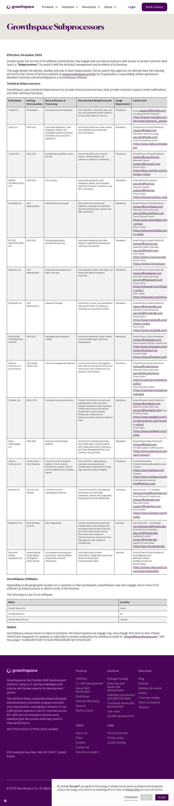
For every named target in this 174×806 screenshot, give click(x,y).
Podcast (143, 683)
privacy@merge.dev (145, 539)
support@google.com (152, 110)
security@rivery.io (143, 183)
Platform (81, 678)
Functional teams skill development (120, 704)
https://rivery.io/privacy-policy (151, 197)
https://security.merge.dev (149, 546)
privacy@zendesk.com (146, 403)
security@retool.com (145, 250)
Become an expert (87, 752)
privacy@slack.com (145, 444)
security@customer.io (146, 373)
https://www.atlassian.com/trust (153, 357)
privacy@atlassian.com (147, 339)
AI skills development (120, 716)
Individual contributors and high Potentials (121, 696)
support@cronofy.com (146, 164)
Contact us (82, 747)
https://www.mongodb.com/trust (153, 330)
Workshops (83, 696)
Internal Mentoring (87, 701)
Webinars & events (150, 688)
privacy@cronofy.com (146, 157)
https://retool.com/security (149, 257)
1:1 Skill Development (89, 683)
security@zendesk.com (147, 410)
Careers (80, 742)
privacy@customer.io (145, 366)
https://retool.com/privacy (149, 263)
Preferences (131, 797)
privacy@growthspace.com (140, 636)
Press (79, 737)
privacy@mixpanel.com (147, 273)
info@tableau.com (144, 483)
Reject (146, 797)
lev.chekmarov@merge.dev (149, 526)
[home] (20, 7)
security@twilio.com (145, 137)
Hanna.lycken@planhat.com (150, 493)
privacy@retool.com (145, 243)
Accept (162, 797)
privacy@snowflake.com (148, 206)
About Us (81, 733)
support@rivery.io (143, 190)
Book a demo (154, 7)
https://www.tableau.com (148, 470)
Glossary (143, 707)
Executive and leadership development (115, 687)
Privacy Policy (133, 789)
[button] (50, 7)
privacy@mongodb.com (147, 306)
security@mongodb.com (148, 313)
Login (131, 7)
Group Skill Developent (83, 689)
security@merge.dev (145, 533)
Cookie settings (116, 742)
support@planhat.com (147, 506)
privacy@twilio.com (144, 130)
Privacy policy (115, 737)
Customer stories (149, 697)
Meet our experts (149, 702)
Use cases (113, 711)
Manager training (117, 678)
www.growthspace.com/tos (79, 74)
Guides (142, 693)
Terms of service (117, 733)
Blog (141, 678)
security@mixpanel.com (147, 280)
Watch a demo (84, 710)
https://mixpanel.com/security (151, 297)
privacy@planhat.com (146, 499)
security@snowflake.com (148, 213)
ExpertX (81, 706)
